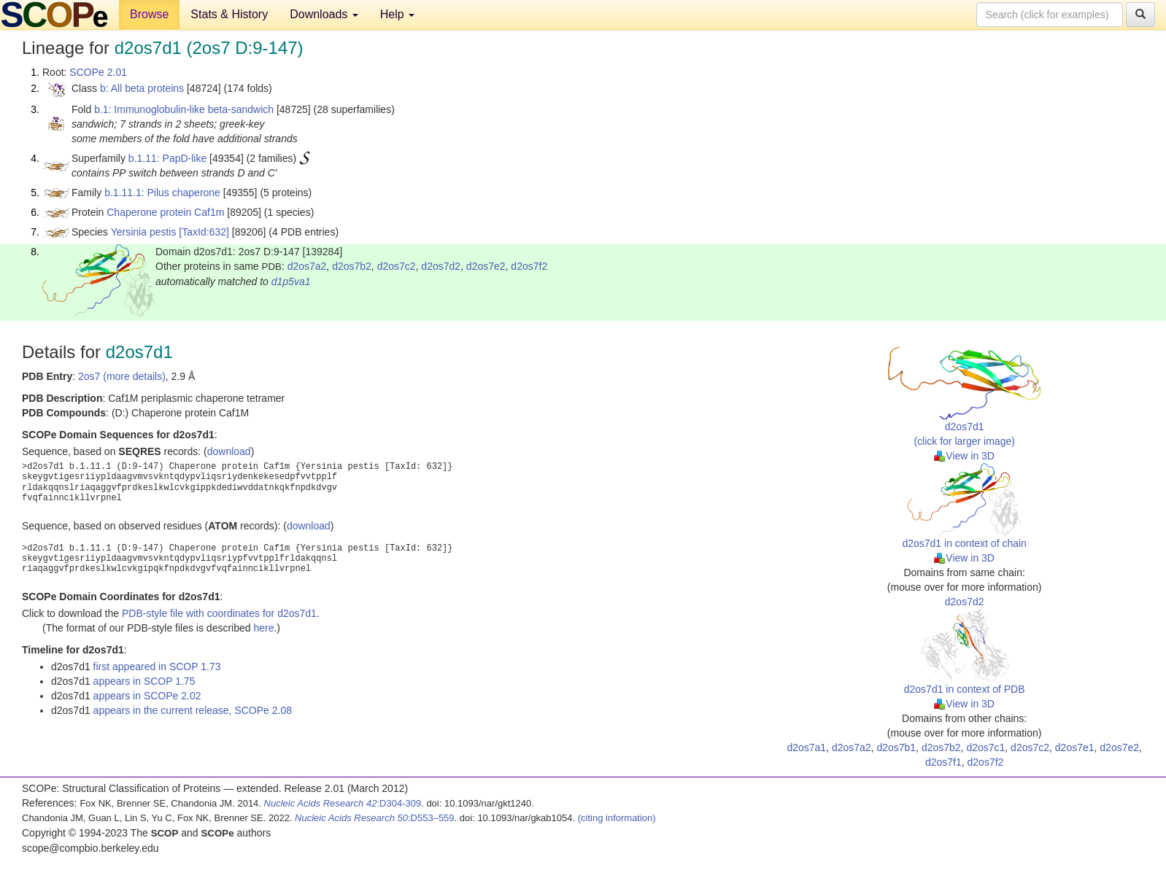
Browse (149, 14)
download (229, 451)
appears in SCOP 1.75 (144, 681)
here (263, 628)
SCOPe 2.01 (98, 72)
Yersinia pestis (144, 232)
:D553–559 (375, 817)
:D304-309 (343, 803)
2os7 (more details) (122, 376)
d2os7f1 (943, 762)
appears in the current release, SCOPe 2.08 (192, 710)
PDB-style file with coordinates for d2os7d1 (219, 613)
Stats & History (229, 14)
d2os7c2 (396, 266)
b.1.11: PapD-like (167, 158)
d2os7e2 (486, 266)
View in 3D (964, 456)
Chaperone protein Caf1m (165, 212)
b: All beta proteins (142, 88)
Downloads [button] (324, 14)
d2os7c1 (985, 747)
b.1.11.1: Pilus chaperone (162, 192)
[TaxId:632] (204, 232)
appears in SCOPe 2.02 (147, 696)
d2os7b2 (351, 266)
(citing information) (617, 817)
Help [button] (397, 14)
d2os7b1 (896, 747)
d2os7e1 (1074, 747)
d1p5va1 (291, 281)
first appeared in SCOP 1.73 (157, 666)
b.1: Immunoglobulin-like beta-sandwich (184, 109)
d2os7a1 (806, 747)
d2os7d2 (440, 266)
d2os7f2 (529, 266)
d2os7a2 (307, 266)
